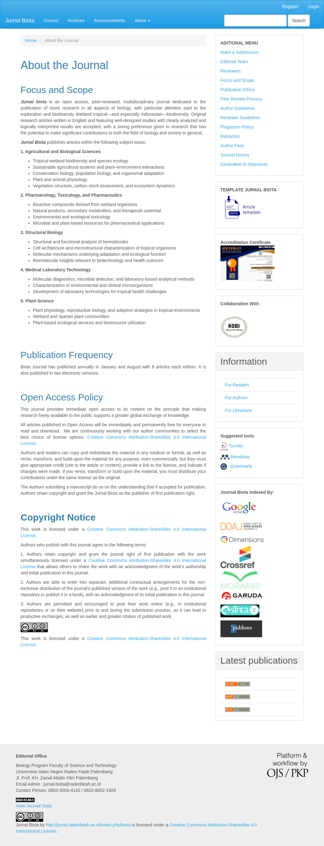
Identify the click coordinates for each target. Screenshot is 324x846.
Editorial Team (234, 61)
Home (31, 40)
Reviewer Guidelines (240, 117)
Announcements (109, 20)
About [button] (142, 20)
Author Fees (232, 145)
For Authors (236, 397)
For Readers (237, 384)
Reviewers (230, 70)
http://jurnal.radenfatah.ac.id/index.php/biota (88, 824)
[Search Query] (255, 20)
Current (51, 20)
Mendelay (240, 456)
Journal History (234, 154)
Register (290, 6)
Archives (76, 20)
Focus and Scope (237, 80)
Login (313, 6)
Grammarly (236, 466)
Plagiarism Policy (237, 126)
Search (299, 20)
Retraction (230, 136)
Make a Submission (239, 52)
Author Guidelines (237, 108)
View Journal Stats (34, 805)
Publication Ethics (237, 89)
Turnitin (236, 445)
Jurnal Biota (20, 20)
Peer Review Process (241, 98)
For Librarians (238, 410)
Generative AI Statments (244, 164)
